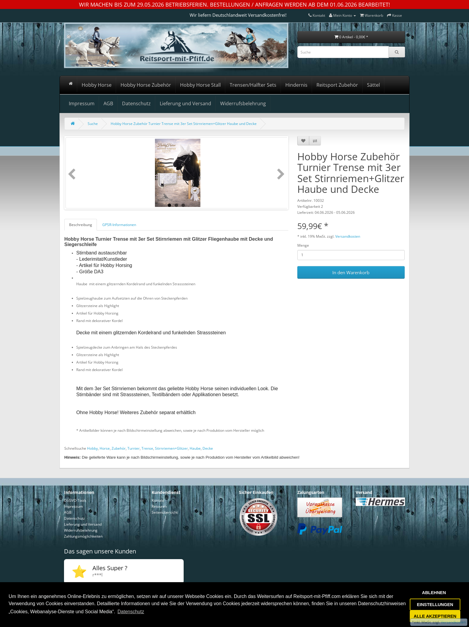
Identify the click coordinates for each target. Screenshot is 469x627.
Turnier (133, 448)
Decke (207, 448)
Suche (93, 123)
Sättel (373, 85)
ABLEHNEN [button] (434, 592)
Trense (147, 448)
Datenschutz (136, 103)
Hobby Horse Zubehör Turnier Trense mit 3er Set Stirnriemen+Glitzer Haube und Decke (184, 123)
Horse (105, 448)
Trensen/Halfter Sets (253, 85)
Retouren (159, 506)
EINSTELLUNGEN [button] (435, 604)
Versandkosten (347, 236)
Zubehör (119, 448)
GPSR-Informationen (119, 224)
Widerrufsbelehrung (243, 103)
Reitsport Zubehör (337, 85)
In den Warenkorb (350, 272)
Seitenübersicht (165, 512)
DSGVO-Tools (75, 500)
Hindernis (296, 85)
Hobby (92, 448)
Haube (195, 448)
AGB (108, 103)
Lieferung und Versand (185, 103)
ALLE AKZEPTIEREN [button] (435, 616)
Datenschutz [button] (131, 611)
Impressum (82, 103)
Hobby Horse (97, 85)
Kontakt (158, 500)
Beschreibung (80, 224)
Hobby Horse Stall (200, 85)
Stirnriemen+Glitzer (171, 448)
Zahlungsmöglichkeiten (83, 536)
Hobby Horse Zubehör (146, 85)
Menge (303, 245)
